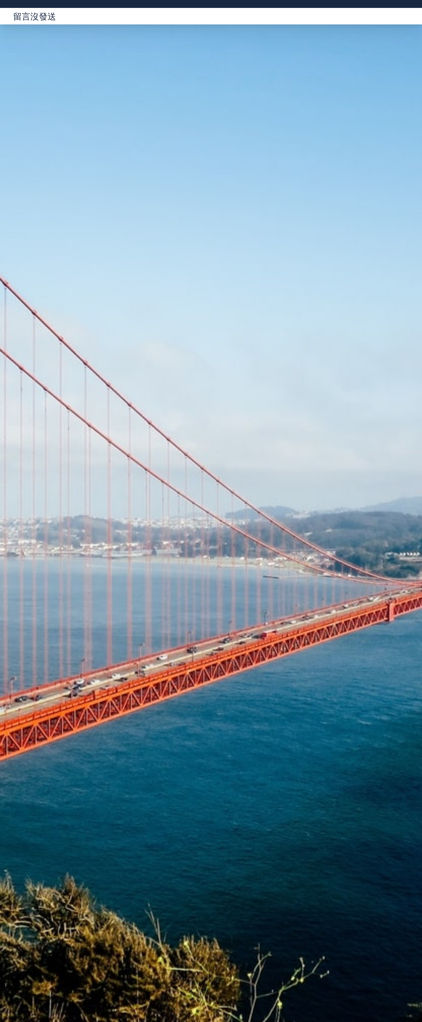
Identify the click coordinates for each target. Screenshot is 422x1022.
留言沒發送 (34, 16)
